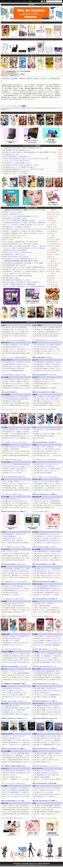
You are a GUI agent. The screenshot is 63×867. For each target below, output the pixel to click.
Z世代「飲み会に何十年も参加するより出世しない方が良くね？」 (17, 257)
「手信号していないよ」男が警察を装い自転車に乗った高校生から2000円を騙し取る (21, 554)
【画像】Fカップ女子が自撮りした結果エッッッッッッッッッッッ (17, 238)
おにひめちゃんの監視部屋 (7, 652)
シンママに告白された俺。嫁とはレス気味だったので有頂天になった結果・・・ (20, 808)
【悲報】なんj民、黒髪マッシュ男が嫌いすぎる (14, 541)
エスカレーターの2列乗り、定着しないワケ (13, 777)
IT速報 (33, 686)
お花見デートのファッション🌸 (42, 386)
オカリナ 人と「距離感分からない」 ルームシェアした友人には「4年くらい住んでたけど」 (22, 779)
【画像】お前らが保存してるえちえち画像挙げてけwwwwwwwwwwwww (18, 276)
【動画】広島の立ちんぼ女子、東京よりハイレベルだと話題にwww (48, 505)
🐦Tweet (23, 106)
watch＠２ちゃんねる (37, 584)
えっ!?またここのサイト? (56, 229)
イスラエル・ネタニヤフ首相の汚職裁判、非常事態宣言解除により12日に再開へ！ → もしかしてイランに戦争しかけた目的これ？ (30, 221)
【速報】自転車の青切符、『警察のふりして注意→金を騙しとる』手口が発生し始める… (21, 714)
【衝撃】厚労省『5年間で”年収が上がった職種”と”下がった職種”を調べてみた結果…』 (21, 708)
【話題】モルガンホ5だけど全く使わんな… (13, 639)
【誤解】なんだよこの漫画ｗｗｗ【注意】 (13, 401)
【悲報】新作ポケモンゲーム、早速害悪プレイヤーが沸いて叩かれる (18, 227)
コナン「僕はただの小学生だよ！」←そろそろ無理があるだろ (47, 608)
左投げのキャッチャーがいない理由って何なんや (45, 771)
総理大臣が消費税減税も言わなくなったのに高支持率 (46, 388)
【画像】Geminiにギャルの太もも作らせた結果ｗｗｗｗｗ (16, 501)
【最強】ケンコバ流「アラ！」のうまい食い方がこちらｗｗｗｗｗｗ (18, 349)
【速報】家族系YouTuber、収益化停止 (12, 706)
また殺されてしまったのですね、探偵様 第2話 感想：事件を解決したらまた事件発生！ (21, 753)
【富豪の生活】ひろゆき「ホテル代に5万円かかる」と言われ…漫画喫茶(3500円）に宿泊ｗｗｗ (23, 362)
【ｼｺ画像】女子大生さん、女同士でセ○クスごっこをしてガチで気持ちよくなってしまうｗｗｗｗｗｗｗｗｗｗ (25, 229)
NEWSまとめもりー (5, 343)
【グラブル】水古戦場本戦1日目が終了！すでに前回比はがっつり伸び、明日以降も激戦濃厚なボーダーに (25, 792)
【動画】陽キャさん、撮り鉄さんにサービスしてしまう (46, 471)
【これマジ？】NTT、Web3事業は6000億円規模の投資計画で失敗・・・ (18, 464)
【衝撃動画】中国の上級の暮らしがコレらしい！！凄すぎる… (47, 706)
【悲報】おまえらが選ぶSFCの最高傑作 (43, 473)
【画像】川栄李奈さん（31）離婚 (11, 278)
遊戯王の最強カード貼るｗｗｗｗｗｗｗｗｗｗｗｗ (14, 604)
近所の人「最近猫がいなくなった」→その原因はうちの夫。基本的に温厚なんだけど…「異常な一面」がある (25, 654)
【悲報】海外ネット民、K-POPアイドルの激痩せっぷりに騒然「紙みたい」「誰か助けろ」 (22, 165)
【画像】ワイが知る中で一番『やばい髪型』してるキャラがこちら (48, 756)
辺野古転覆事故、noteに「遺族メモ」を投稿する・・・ (15, 486)
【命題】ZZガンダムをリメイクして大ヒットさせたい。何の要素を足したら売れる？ (21, 697)
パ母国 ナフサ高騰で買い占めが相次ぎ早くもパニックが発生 (16, 405)
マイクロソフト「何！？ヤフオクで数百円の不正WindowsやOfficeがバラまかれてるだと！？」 (22, 216)
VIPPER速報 (4, 601)
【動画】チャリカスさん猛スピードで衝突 (44, 758)
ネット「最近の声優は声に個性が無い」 (43, 606)
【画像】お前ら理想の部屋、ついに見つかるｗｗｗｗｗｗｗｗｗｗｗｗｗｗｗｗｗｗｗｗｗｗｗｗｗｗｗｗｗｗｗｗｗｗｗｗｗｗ (29, 608)
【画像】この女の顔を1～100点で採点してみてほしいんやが (47, 499)
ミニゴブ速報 (4, 786)
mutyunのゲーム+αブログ (56, 244)
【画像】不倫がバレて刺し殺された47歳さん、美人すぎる (16, 219)
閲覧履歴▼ (30, 1)
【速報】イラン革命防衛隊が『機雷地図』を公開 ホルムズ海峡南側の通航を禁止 (20, 284)
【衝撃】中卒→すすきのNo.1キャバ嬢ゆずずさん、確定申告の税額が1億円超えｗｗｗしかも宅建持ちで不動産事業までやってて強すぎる (30, 152)
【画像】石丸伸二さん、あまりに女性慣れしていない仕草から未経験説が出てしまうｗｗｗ (22, 366)
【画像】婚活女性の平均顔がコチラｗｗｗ (13, 499)
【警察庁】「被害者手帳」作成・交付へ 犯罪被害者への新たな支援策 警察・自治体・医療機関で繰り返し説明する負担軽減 (28, 447)
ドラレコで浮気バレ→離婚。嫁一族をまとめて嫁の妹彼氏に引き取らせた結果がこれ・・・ (22, 812)
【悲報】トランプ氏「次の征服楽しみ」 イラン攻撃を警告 (47, 595)
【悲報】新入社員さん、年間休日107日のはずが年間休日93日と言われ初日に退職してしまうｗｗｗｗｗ (24, 490)
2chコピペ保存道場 (5, 395)
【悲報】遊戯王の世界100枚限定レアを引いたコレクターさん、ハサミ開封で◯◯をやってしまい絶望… (24, 169)
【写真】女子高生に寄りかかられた (11, 593)
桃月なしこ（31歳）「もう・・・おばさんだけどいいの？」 (16, 484)
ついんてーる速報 (5, 497)
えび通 (33, 803)
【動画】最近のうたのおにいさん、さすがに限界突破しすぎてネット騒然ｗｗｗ (20, 167)
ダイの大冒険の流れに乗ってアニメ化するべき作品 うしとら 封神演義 (18, 675)
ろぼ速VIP (34, 734)
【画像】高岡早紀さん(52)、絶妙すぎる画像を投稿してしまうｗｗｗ (18, 150)
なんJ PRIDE (35, 532)
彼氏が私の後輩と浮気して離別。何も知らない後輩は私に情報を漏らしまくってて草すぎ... (22, 814)
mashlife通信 (35, 652)
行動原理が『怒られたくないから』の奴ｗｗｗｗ (14, 712)
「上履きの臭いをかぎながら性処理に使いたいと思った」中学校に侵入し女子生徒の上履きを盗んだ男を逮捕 (25, 558)
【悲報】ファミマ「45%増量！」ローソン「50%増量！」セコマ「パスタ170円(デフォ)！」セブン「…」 (24, 610)
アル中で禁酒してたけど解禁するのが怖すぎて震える (15, 606)
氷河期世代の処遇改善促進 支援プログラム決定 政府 (15, 265)
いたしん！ (34, 751)
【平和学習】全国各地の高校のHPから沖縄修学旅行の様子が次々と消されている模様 (21, 399)
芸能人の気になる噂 (36, 497)
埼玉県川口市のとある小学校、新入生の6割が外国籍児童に (16, 250)
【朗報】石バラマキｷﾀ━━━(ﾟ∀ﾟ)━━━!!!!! (13, 645)
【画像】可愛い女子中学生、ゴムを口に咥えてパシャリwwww (47, 349)
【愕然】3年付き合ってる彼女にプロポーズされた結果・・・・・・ (49, 453)
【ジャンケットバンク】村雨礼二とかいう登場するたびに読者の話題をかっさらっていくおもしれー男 (24, 225)
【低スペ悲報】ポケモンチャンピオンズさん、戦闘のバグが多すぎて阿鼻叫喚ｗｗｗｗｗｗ (22, 740)
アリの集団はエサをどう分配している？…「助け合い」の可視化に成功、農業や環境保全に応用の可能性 (24, 267)
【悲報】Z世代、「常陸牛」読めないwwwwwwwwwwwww (16, 328)
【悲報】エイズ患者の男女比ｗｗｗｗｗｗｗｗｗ (14, 214)
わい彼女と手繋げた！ (40, 438)
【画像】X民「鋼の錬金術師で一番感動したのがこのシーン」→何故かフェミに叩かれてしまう (22, 436)
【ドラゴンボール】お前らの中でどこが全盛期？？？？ (15, 695)
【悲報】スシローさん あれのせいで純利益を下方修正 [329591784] (49, 430)
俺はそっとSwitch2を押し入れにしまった (12, 738)
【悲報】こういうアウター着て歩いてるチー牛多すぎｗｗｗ (16, 336)
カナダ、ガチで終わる (9, 240)
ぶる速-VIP (3, 325)
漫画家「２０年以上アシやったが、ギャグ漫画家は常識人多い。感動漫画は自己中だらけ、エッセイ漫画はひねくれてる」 (28, 438)
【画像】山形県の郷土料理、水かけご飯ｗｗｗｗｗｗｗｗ (16, 364)
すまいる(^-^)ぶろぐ (36, 480)
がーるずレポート (54, 282)
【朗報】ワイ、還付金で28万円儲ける (12, 449)
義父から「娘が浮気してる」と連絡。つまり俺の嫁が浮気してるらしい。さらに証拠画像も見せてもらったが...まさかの (27, 805)
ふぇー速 (3, 532)
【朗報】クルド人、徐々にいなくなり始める (44, 792)
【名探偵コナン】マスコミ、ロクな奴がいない (45, 604)
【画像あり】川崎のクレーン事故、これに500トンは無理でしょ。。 (49, 399)
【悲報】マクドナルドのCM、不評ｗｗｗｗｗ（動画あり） (47, 658)
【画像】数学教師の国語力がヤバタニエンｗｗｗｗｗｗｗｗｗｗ (17, 591)
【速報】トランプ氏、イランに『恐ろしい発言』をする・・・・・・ (18, 351)
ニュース (10, 1)
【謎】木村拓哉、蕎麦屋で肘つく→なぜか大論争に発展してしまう (17, 157)
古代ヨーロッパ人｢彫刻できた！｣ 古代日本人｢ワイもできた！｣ (48, 760)
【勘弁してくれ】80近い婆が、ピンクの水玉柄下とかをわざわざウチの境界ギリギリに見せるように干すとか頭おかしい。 (28, 571)
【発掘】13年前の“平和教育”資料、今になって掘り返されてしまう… (18, 171)
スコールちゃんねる (55, 212)
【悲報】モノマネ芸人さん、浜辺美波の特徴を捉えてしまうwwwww (49, 654)
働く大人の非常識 (36, 549)
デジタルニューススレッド (38, 704)
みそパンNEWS (54, 265)
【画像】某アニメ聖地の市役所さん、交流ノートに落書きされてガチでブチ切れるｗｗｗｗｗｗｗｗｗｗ (24, 233)
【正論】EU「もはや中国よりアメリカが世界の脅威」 (46, 697)
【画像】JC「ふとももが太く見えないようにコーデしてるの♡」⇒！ (49, 401)
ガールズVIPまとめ (5, 445)
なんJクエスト (54, 233)
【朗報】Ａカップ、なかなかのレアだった (13, 595)
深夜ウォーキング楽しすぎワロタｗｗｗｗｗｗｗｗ (14, 671)
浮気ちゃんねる (4, 803)
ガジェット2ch (54, 216)
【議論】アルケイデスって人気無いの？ (12, 641)
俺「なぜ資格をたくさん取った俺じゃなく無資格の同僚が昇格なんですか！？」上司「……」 (22, 259)
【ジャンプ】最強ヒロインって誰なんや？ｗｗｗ (14, 691)
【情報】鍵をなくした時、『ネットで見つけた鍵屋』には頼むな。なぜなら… (19, 332)
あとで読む (19, 106)
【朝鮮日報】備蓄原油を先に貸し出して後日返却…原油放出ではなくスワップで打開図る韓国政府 (23, 397)
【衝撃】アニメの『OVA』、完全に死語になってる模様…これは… (48, 712)
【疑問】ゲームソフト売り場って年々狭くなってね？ (15, 736)
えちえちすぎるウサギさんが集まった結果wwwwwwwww (46, 347)
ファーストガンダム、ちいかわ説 (11, 552)
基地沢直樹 (3, 567)
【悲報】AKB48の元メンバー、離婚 (11, 154)
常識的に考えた (54, 231)
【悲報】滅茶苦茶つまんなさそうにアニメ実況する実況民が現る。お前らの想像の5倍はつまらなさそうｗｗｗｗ (26, 386)
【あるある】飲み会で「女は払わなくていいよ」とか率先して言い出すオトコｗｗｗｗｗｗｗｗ (23, 588)
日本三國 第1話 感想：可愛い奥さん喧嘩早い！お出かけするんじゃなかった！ (19, 758)
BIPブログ (53, 219)
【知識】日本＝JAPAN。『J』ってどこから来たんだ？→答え (16, 330)
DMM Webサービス (34, 865)
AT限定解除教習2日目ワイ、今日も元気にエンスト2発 (15, 534)
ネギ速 (52, 278)
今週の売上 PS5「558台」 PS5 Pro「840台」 (45, 810)
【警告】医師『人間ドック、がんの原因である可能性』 (15, 710)
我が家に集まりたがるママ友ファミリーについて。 (45, 382)
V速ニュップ (4, 669)
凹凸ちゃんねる (4, 704)
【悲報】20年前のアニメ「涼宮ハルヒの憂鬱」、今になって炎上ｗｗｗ (18, 505)
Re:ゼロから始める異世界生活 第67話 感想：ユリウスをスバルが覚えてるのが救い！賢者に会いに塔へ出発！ (25, 762)
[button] (26, 19)
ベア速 (33, 428)
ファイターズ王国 (54, 255)
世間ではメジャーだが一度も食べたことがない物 (45, 380)
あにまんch (53, 225)
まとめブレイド (35, 377)
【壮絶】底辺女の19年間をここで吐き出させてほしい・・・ (16, 369)
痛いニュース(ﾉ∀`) (36, 669)
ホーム (3, 1)
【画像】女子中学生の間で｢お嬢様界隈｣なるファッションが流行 (17, 280)
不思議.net (34, 395)
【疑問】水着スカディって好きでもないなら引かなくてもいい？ (17, 643)
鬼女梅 (33, 567)
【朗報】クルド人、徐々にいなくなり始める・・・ (14, 212)
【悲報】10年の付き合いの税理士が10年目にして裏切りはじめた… (48, 556)
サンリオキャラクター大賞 (10, 775)
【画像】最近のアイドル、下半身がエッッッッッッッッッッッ (47, 353)
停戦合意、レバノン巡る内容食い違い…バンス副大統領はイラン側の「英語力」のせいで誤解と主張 (23, 231)
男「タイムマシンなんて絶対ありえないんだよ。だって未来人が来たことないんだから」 (21, 678)
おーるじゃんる (54, 284)
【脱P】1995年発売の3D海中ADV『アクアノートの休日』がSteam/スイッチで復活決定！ (22, 244)
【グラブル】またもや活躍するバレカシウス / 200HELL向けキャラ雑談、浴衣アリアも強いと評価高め (24, 788)
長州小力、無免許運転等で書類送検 (43, 777)
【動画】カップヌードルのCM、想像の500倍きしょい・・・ (16, 586)
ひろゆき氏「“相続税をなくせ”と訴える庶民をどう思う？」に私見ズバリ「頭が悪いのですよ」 (22, 282)
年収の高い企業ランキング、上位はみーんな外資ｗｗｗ (15, 471)
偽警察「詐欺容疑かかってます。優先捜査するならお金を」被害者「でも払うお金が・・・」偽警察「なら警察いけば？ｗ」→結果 (29, 246)
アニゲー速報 (53, 227)
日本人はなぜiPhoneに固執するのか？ (43, 693)
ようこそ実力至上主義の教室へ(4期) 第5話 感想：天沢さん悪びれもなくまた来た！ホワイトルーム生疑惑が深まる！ (26, 760)
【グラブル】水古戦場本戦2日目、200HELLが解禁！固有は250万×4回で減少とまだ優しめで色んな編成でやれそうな (27, 790)
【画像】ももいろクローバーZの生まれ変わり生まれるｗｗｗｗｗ (48, 660)
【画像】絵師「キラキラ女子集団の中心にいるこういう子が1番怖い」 (18, 388)
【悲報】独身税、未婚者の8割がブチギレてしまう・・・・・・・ (17, 347)
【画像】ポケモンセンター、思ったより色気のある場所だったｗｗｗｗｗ (18, 503)
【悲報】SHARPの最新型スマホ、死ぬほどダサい (45, 436)
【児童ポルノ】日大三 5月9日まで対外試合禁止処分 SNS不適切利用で (19, 403)
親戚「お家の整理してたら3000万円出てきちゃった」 (15, 612)
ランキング (17, 1)
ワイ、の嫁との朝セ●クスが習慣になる (12, 482)
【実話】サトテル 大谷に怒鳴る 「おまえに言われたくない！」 (48, 539)
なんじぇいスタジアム (37, 769)
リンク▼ (37, 1)
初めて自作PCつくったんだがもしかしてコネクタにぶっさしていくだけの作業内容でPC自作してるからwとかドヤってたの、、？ (29, 680)
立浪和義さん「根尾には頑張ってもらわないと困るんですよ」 (47, 773)
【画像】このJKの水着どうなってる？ (43, 762)
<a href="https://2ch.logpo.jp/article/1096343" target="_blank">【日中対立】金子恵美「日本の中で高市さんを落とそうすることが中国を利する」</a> (31, 109)
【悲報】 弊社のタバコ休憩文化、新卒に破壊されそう (15, 560)
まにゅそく (3, 584)
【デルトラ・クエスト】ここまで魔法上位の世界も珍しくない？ (48, 610)
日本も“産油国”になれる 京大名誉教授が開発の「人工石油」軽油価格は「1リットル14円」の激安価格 (24, 263)
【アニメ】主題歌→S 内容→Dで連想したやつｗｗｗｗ (15, 693)
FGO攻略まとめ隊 (5, 634)
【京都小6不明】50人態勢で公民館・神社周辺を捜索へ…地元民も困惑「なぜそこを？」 (21, 353)
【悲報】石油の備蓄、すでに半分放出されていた (45, 466)
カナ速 (52, 257)
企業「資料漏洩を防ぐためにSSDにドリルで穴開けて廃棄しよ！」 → (18, 556)
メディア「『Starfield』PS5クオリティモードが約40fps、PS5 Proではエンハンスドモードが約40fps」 (24, 745)
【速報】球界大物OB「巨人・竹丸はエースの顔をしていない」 (48, 775)
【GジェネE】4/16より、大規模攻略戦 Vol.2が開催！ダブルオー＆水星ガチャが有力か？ (21, 242)
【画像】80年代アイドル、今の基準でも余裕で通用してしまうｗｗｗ (18, 163)
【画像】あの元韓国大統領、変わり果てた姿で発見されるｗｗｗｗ (48, 541)
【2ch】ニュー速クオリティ (56, 214)
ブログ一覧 (24, 1)
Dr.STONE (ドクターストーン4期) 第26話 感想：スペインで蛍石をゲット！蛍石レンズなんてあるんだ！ (24, 756)
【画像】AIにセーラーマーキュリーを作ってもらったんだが (47, 464)
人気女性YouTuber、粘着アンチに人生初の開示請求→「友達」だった (49, 680)
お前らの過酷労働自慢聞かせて (11, 536)
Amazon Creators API (25, 865)
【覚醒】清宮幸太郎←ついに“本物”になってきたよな (15, 255)
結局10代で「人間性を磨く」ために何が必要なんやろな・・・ (16, 469)
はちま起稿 (53, 221)
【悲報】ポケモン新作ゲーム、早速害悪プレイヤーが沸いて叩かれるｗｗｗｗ (19, 382)
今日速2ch (34, 445)
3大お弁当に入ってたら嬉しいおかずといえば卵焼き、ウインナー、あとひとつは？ (20, 466)
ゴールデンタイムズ (5, 549)
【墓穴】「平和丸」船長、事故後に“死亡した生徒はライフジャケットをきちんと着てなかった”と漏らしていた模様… (27, 159)
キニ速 (52, 280)
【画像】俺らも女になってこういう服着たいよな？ (45, 797)
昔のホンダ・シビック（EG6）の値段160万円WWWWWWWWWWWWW (18, 673)
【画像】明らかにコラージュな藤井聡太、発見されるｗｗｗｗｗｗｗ (49, 543)
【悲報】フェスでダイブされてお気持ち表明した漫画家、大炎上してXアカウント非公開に (22, 434)
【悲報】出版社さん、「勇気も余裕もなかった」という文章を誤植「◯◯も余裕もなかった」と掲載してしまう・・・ (27, 272)
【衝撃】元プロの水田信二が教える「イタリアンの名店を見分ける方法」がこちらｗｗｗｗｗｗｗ (23, 345)
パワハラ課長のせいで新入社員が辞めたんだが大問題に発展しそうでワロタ (19, 543)
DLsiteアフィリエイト (43, 865)
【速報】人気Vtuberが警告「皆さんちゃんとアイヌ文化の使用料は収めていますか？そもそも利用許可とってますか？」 (27, 430)
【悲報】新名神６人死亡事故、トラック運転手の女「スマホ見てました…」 (19, 488)
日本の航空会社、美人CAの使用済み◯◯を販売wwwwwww (16, 334)
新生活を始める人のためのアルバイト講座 (13, 539)
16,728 (37, 432)
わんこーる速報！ (5, 377)
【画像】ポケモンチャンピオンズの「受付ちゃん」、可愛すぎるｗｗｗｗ (18, 384)
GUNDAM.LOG (54, 242)
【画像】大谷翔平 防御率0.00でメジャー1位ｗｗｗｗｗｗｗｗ (47, 534)
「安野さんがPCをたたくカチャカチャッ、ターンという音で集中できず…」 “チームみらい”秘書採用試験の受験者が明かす (28, 453)
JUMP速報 (3, 686)
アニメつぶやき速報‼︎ (5, 751)
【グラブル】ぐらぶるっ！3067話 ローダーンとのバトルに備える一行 (18, 797)
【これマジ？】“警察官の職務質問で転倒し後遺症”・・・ (15, 371)
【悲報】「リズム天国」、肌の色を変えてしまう (45, 814)
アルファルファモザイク (12, 106)
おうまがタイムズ (54, 259)
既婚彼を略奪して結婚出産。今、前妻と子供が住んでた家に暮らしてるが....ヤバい (20, 810)
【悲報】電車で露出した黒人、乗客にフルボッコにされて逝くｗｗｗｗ (18, 380)
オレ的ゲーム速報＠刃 (55, 240)
